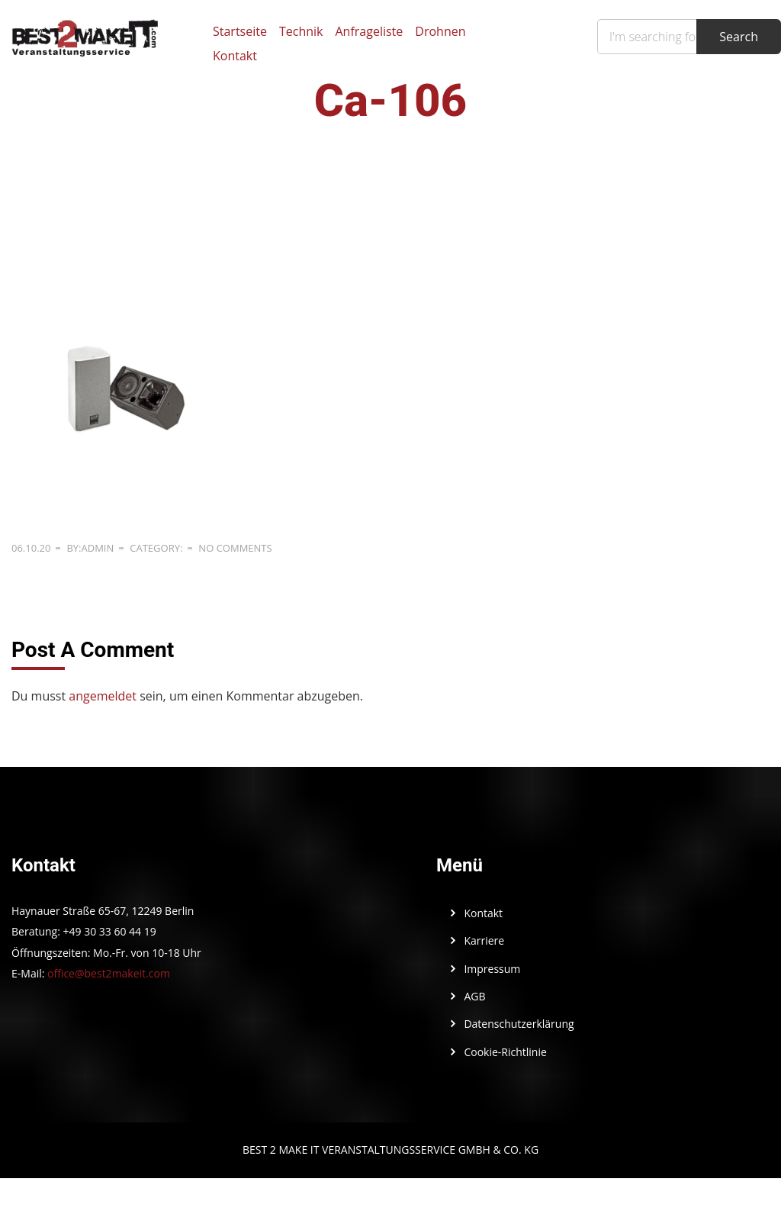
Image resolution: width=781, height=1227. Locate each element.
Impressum (492, 968)
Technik (301, 31)
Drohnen (440, 31)
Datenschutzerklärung (519, 1023)
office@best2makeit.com (108, 973)
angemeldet (103, 696)
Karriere (484, 940)
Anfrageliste (369, 31)
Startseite (240, 31)
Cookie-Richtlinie (505, 1052)
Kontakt (235, 55)
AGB (474, 996)
